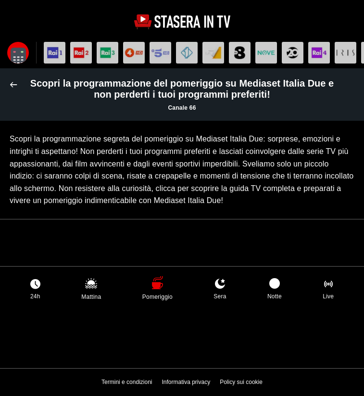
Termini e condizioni (126, 382)
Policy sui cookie (241, 382)
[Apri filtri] (18, 53)
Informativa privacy (186, 382)
